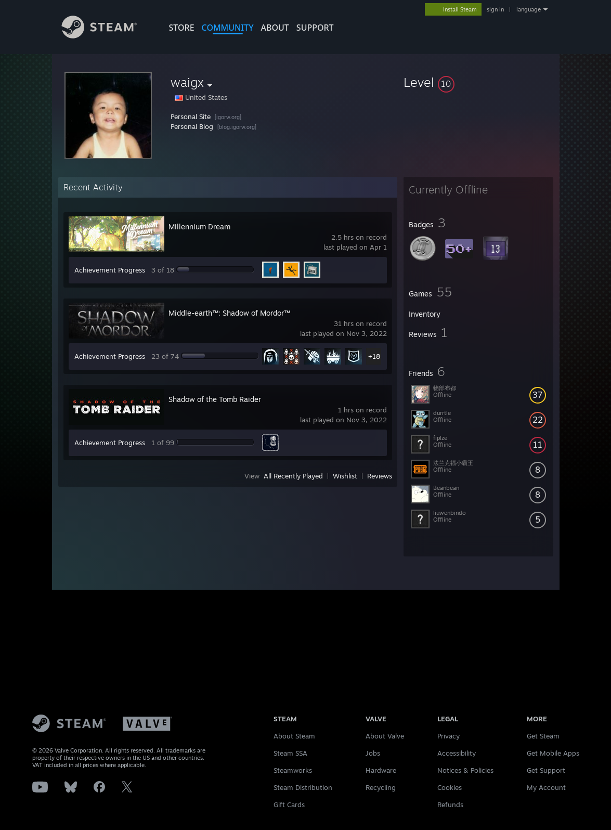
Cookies (449, 787)
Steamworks (293, 770)
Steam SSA (290, 753)
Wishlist (345, 476)
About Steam (294, 736)
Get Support (546, 770)
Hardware (381, 770)
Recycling (381, 787)
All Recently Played (293, 476)
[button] (478, 82)
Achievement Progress (109, 270)
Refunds (450, 804)
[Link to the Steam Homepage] (107, 35)
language (528, 9)
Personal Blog (192, 126)
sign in (495, 9)
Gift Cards (289, 804)
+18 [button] (374, 356)
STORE (181, 27)
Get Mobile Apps (553, 753)
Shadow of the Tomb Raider (214, 399)
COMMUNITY (228, 27)
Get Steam (543, 736)
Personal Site (191, 116)
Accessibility (456, 753)
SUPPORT (315, 27)
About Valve (385, 736)
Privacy (448, 736)
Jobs (373, 753)
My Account (546, 787)
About (275, 27)
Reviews (379, 476)
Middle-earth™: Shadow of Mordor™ (229, 312)
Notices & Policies (465, 770)
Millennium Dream (199, 226)
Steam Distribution (303, 787)
